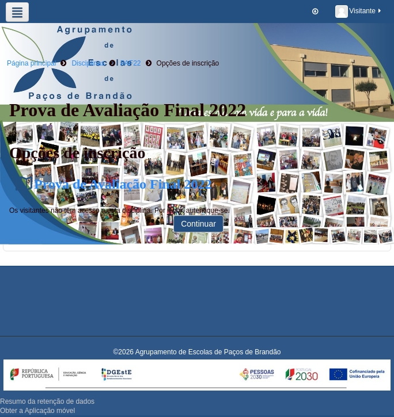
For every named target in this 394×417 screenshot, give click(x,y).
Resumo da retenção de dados (47, 401)
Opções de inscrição (188, 63)
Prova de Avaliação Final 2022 (122, 184)
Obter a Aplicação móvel (37, 411)
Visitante (358, 11)
